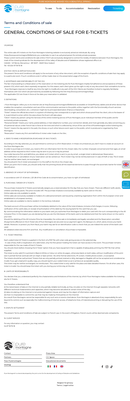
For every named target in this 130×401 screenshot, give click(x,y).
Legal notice (68, 385)
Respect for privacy (65, 383)
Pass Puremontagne (12, 361)
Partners (7, 357)
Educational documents (56, 361)
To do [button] (59, 8)
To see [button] (48, 8)
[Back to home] (17, 8)
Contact (7, 353)
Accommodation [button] (75, 8)
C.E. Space (50, 357)
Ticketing (118, 8)
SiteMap (7, 365)
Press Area (50, 353)
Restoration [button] (94, 8)
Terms (59, 385)
